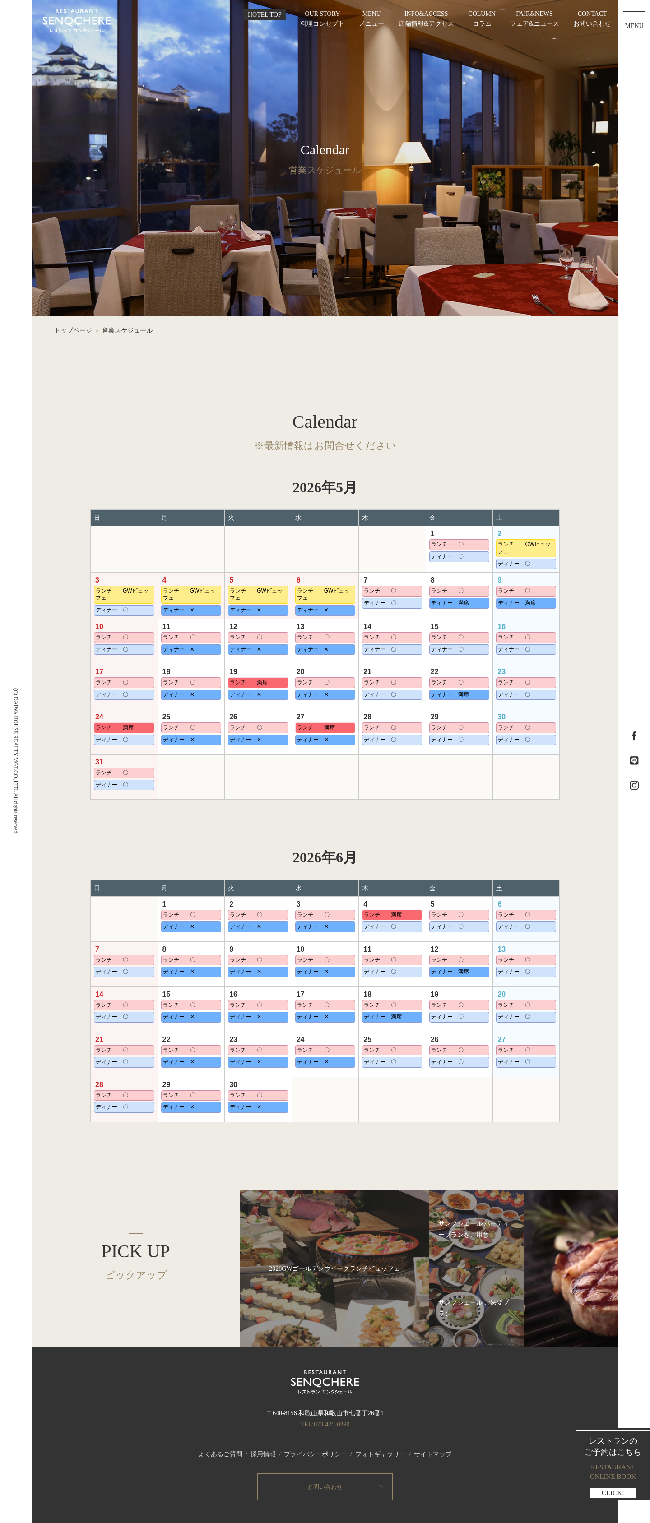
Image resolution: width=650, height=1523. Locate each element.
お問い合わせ (325, 1486)
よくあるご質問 (220, 1454)
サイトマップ (433, 1454)
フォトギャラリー (380, 1454)
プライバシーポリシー (315, 1454)
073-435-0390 (331, 1424)
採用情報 (263, 1454)
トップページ (73, 330)
